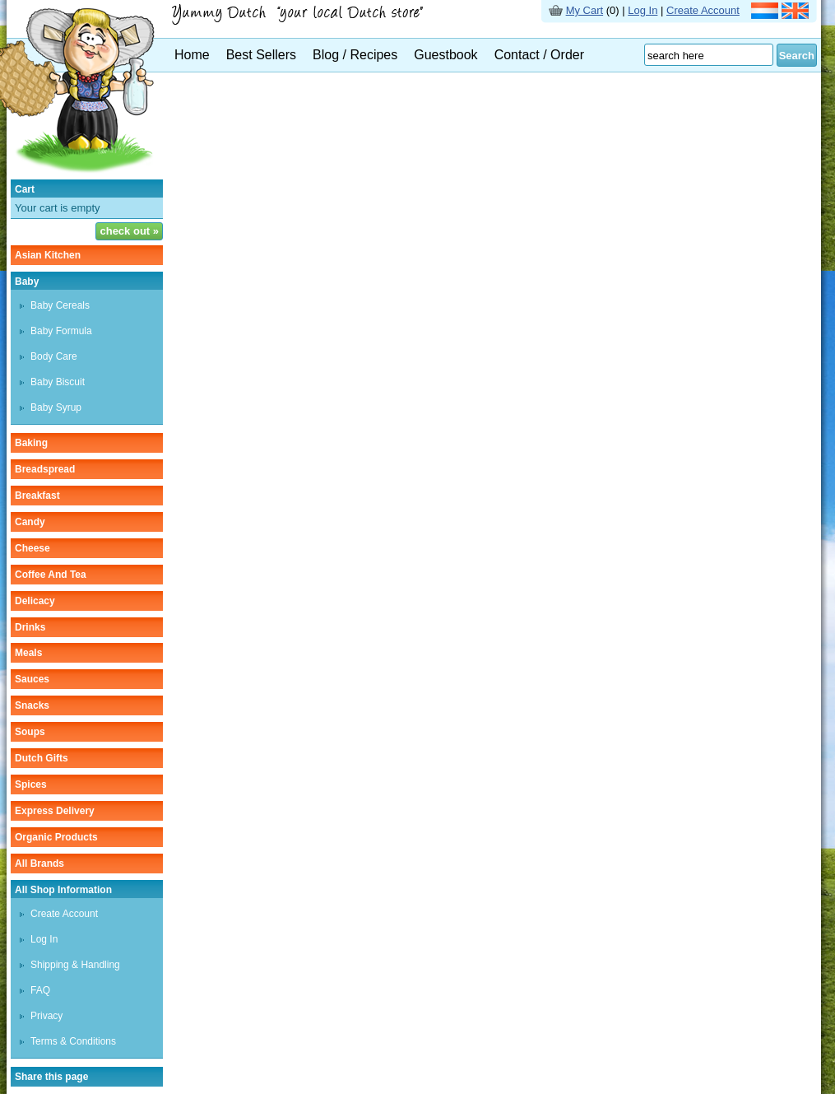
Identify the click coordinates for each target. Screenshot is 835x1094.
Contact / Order (539, 55)
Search (796, 55)
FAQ (40, 990)
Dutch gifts (41, 758)
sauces (32, 679)
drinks (30, 627)
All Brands (39, 863)
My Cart (585, 10)
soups (30, 732)
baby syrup (55, 407)
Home (192, 55)
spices (31, 784)
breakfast (37, 495)
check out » (129, 231)
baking (31, 443)
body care (53, 356)
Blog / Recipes (355, 55)
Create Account (703, 10)
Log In (642, 10)
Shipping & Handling (75, 965)
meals (28, 653)
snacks (32, 705)
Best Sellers (261, 55)
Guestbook (445, 55)
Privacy (46, 1016)
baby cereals (60, 305)
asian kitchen (48, 255)
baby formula (61, 331)
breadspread (45, 469)
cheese (32, 548)
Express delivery (55, 811)
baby (27, 281)
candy (30, 522)
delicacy (35, 601)
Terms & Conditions (73, 1041)
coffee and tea (50, 574)
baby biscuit (57, 382)
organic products (56, 837)
